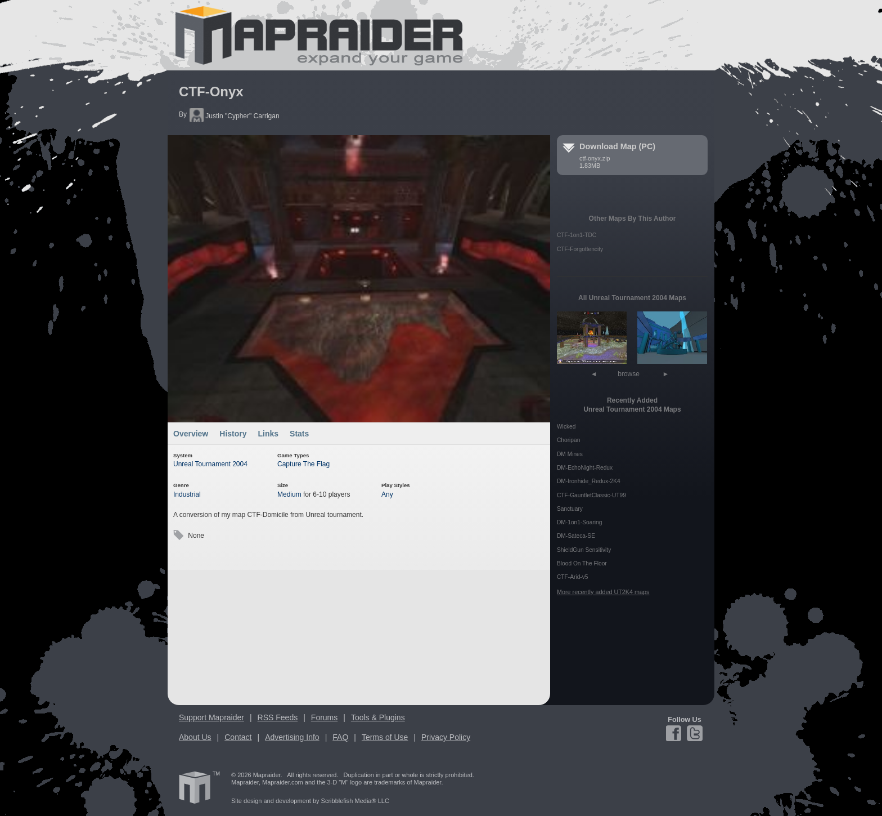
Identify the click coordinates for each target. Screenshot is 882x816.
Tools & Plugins (378, 717)
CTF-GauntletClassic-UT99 (591, 495)
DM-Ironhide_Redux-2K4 (588, 481)
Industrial (187, 494)
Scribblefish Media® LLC (355, 800)
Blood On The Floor (582, 563)
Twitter (694, 733)
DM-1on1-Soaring (579, 522)
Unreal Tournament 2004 (210, 464)
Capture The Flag (303, 464)
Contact (237, 737)
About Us (195, 737)
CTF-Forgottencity (580, 249)
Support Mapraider (211, 717)
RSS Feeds (278, 717)
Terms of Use (385, 737)
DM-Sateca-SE (576, 536)
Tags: (178, 535)
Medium (289, 494)
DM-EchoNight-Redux (585, 468)
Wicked (566, 426)
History (232, 433)
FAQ (340, 737)
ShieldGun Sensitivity (584, 550)
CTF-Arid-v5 (572, 577)
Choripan (568, 440)
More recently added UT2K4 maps (603, 591)
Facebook (675, 733)
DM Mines (570, 454)
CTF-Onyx (211, 91)
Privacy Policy (445, 737)
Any (387, 494)
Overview (190, 433)
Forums (324, 717)
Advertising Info (292, 737)
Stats (299, 433)
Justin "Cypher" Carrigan (235, 116)
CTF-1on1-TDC (576, 235)
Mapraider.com (313, 35)
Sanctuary (570, 509)
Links (268, 433)
